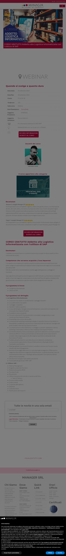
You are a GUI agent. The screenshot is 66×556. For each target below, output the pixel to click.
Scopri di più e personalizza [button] (11, 552)
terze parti (26, 531)
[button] (64, 519)
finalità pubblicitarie (39, 534)
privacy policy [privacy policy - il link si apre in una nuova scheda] (29, 545)
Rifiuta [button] (50, 552)
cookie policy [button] (25, 529)
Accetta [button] (60, 552)
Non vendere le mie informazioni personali (52, 542)
